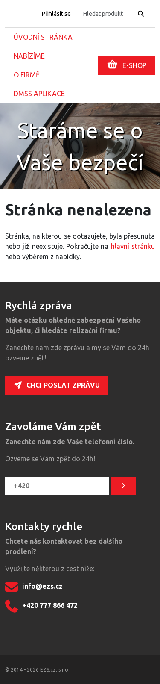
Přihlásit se (56, 13)
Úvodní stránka (43, 37)
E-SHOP (127, 64)
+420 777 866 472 (41, 606)
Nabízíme (29, 56)
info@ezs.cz (34, 587)
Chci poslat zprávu (57, 385)
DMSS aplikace (39, 93)
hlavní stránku (133, 246)
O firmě (27, 75)
